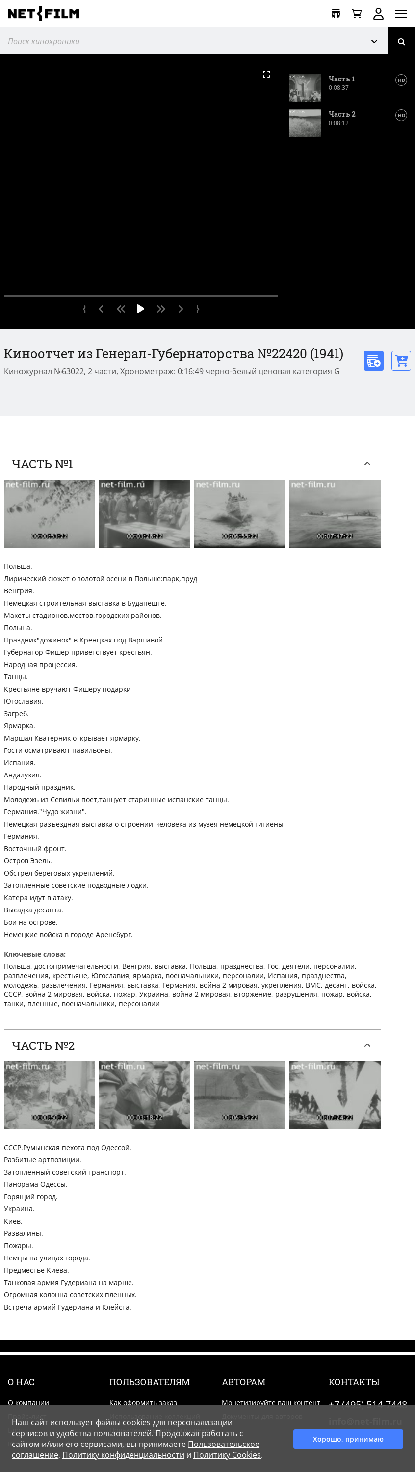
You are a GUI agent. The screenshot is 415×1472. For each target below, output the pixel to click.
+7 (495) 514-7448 (368, 1404)
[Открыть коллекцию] (336, 14)
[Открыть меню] (401, 14)
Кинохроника (378, 41)
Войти (378, 13)
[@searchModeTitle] (176, 40)
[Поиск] (401, 40)
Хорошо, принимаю (348, 1439)
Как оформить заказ (143, 1402)
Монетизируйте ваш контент (271, 1402)
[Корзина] (357, 14)
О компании (28, 1402)
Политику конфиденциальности (123, 1454)
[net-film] (47, 13)
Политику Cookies (227, 1454)
